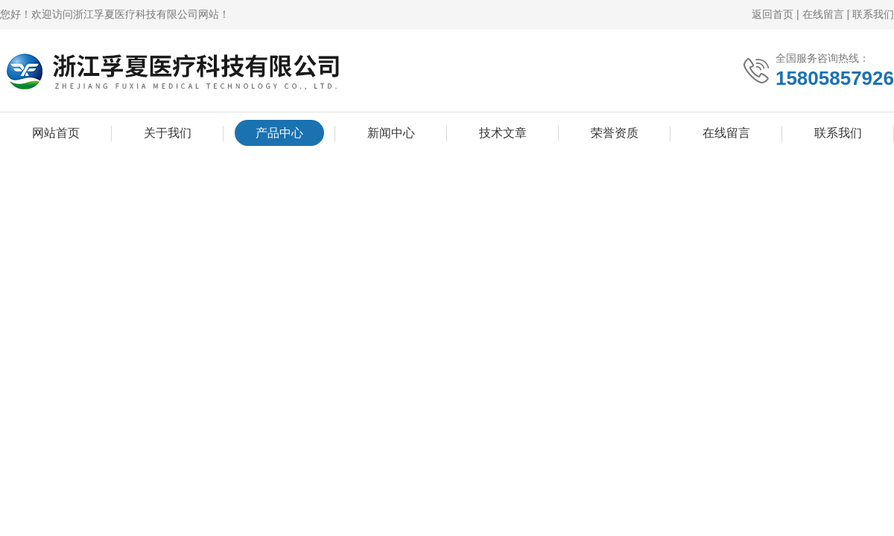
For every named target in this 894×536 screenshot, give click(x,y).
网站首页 (56, 133)
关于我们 (167, 133)
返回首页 (772, 14)
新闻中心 (391, 133)
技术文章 (503, 133)
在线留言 (823, 14)
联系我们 (873, 14)
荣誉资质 (614, 133)
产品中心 (279, 133)
